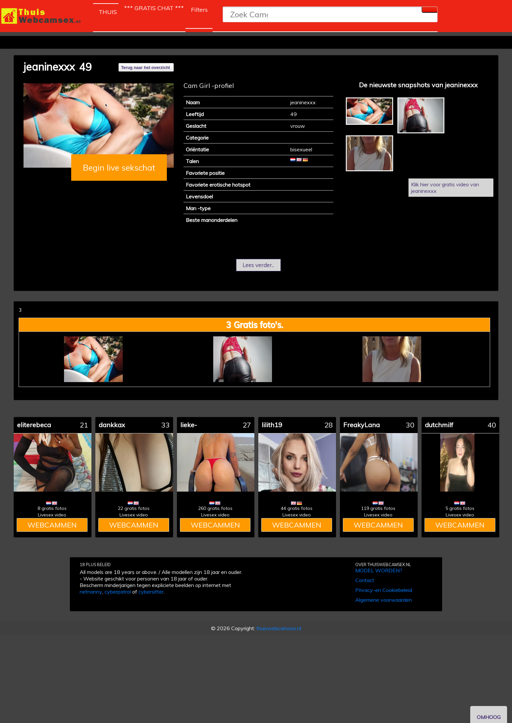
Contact (364, 580)
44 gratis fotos (296, 508)
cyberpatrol (117, 591)
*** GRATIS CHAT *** (154, 8)
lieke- (188, 425)
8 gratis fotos (52, 508)
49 (85, 67)
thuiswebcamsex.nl (278, 628)
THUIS (109, 11)
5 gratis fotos (459, 508)
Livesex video (52, 515)
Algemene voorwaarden (383, 600)
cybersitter (151, 591)
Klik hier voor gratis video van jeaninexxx (445, 187)
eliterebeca (34, 425)
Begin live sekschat (119, 167)
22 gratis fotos (134, 508)
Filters (199, 9)
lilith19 (272, 425)
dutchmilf (439, 425)
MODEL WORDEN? (378, 570)
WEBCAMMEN (52, 525)
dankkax (112, 425)
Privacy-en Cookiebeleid (383, 590)
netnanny (91, 591)
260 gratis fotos (215, 508)
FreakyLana (361, 425)
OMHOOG (489, 717)
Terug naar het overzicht (145, 67)
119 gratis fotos (378, 508)
